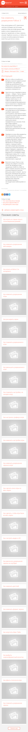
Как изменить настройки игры (13, 440)
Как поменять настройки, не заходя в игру (13, 393)
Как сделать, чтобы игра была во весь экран (13, 514)
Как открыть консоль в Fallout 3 (10, 69)
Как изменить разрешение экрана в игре (12, 464)
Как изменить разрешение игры (12, 295)
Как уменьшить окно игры (10, 204)
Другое (16, 6)
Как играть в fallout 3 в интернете (11, 270)
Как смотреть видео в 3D (12, 538)
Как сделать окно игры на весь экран (12, 489)
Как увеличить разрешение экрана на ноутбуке (12, 562)
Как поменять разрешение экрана (12, 704)
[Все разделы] (26, 3)
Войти (22, 3)
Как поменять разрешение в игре (13, 343)
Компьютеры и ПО (10, 6)
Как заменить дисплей (11, 586)
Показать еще (14, 728)
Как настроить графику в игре (13, 417)
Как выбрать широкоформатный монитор (13, 656)
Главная (3, 6)
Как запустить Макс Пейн (12, 632)
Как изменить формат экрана (13, 609)
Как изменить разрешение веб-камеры (12, 245)
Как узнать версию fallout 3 (11, 202)
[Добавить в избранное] (25, 17)
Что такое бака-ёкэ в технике (11, 201)
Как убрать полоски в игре (12, 680)
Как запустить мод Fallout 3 (9, 66)
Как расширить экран (10, 319)
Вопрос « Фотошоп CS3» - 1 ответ (14, 71)
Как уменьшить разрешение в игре (13, 368)
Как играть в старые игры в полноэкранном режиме (12, 220)
